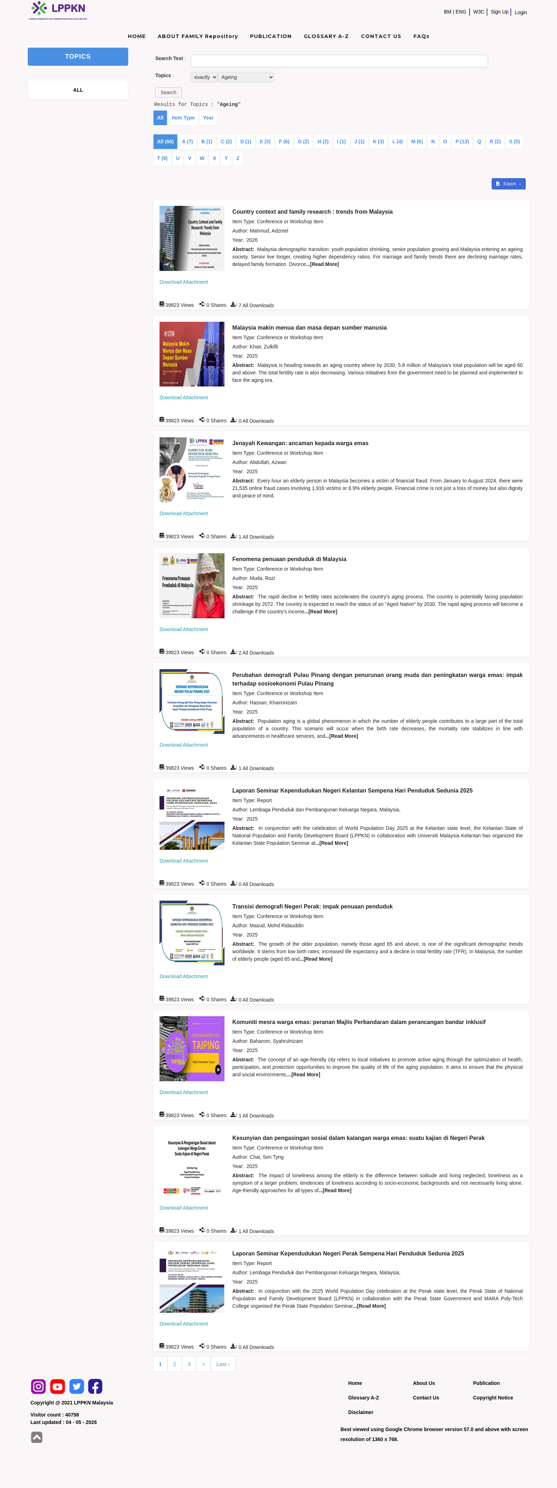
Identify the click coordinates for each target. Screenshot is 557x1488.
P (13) (462, 141)
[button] (168, 92)
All (160, 118)
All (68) (165, 141)
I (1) (341, 141)
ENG (460, 12)
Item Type (183, 118)
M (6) (417, 141)
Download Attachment (183, 282)
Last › (223, 1364)
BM (447, 12)
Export (506, 183)
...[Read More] (322, 264)
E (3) (265, 141)
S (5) (514, 141)
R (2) (495, 141)
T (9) (162, 158)
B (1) (206, 141)
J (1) (359, 141)
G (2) (303, 141)
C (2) (226, 141)
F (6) (284, 141)
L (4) (398, 141)
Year (208, 118)
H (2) (323, 141)
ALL (78, 90)
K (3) (378, 141)
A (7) (187, 141)
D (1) (245, 141)
